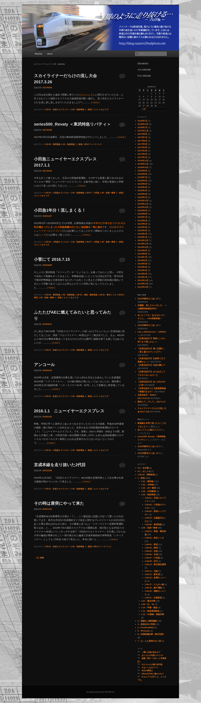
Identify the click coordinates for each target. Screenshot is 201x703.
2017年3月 (142, 151)
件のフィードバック (93, 144)
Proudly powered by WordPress (100, 692)
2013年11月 (143, 283)
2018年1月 (142, 127)
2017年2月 (142, 154)
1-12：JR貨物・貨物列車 (152, 614)
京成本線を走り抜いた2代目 (60, 464)
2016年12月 (143, 160)
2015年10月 (143, 207)
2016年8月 (142, 174)
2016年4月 (142, 187)
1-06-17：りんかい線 (154, 584)
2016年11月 (143, 164)
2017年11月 (143, 131)
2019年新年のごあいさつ (149, 298)
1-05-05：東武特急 (52, 144)
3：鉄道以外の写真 (146, 624)
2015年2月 (142, 234)
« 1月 (143, 109)
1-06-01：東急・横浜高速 (86, 295)
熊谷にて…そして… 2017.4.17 (152, 402)
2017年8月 (142, 134)
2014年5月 (142, 264)
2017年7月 (142, 137)
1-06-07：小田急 (92, 193)
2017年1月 (142, 157)
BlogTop (38, 54)
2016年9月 (142, 170)
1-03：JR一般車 (148, 488)
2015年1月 (142, 237)
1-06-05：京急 (151, 551)
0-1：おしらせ (144, 471)
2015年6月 (142, 220)
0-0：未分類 (143, 468)
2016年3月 (142, 190)
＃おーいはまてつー (150, 667)
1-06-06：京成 (151, 554)
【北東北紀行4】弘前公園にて (151, 365)
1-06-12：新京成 (152, 574)
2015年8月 (142, 214)
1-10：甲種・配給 (149, 607)
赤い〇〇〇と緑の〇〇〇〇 (150, 430)
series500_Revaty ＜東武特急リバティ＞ (72, 124)
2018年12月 (143, 124)
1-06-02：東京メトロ (107, 295)
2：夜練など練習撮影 (147, 621)
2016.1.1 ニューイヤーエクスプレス (69, 411)
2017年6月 (142, 141)
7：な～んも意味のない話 (149, 641)
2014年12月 (143, 240)
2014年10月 (143, 247)
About (49, 54)
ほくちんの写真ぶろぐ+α (152, 655)
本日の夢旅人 (147, 670)
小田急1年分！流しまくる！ (60, 210)
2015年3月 (142, 230)
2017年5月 (142, 144)
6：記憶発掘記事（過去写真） (151, 634)
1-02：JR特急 (147, 484)
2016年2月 (142, 194)
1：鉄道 (88, 109)
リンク (42, 234)
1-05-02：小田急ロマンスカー (57, 193)
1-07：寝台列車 (148, 601)
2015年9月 (142, 210)
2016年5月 (142, 184)
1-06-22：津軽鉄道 (146, 474)
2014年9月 (142, 250)
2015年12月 (143, 200)
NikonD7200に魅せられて (153, 674)
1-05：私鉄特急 (77, 109)
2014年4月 (142, 267)
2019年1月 (142, 121)
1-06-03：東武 (151, 544)
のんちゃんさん (87, 94)
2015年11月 (143, 204)
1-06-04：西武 (151, 548)
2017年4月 (142, 147)
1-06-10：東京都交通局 (155, 564)
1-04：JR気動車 (148, 491)
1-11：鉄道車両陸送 (150, 611)
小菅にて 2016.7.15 (52, 259)
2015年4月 (142, 227)
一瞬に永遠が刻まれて (151, 652)
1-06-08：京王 (151, 561)
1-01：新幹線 (147, 481)
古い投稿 (39, 558)
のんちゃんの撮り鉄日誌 (152, 664)
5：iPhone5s (144, 631)
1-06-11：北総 (151, 571)
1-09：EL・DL (148, 604)
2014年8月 (142, 254)
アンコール (44, 364)
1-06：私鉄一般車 (107, 193)
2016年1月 (142, 197)
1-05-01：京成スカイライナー (57, 109)
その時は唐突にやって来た (59, 503)
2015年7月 (142, 217)
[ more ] (96, 102)
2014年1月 (142, 277)
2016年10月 (143, 167)
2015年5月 (142, 224)
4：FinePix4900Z (146, 627)
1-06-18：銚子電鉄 (153, 588)
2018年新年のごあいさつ (149, 325)
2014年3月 (142, 270)
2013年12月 (143, 280)
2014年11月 (143, 244)
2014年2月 (142, 274)
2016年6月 (142, 180)
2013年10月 (143, 287)
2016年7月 (142, 177)
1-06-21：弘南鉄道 (153, 597)
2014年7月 (142, 257)
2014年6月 (142, 260)
